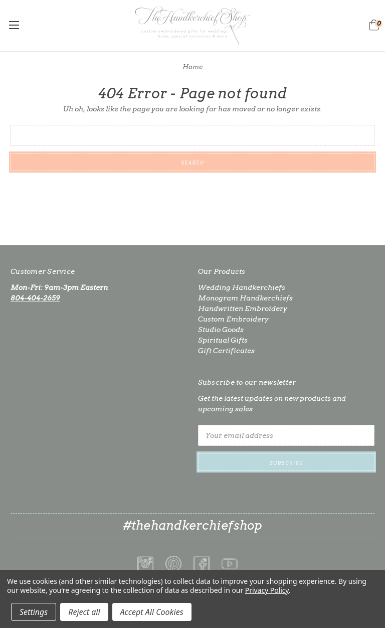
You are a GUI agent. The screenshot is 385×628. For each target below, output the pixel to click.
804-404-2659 (35, 298)
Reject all (84, 611)
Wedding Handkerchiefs (241, 287)
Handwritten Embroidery (242, 308)
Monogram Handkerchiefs (245, 298)
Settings (34, 611)
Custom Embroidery (233, 319)
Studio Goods (221, 330)
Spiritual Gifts (223, 340)
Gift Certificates (226, 351)
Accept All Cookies (151, 611)
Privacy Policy (267, 590)
